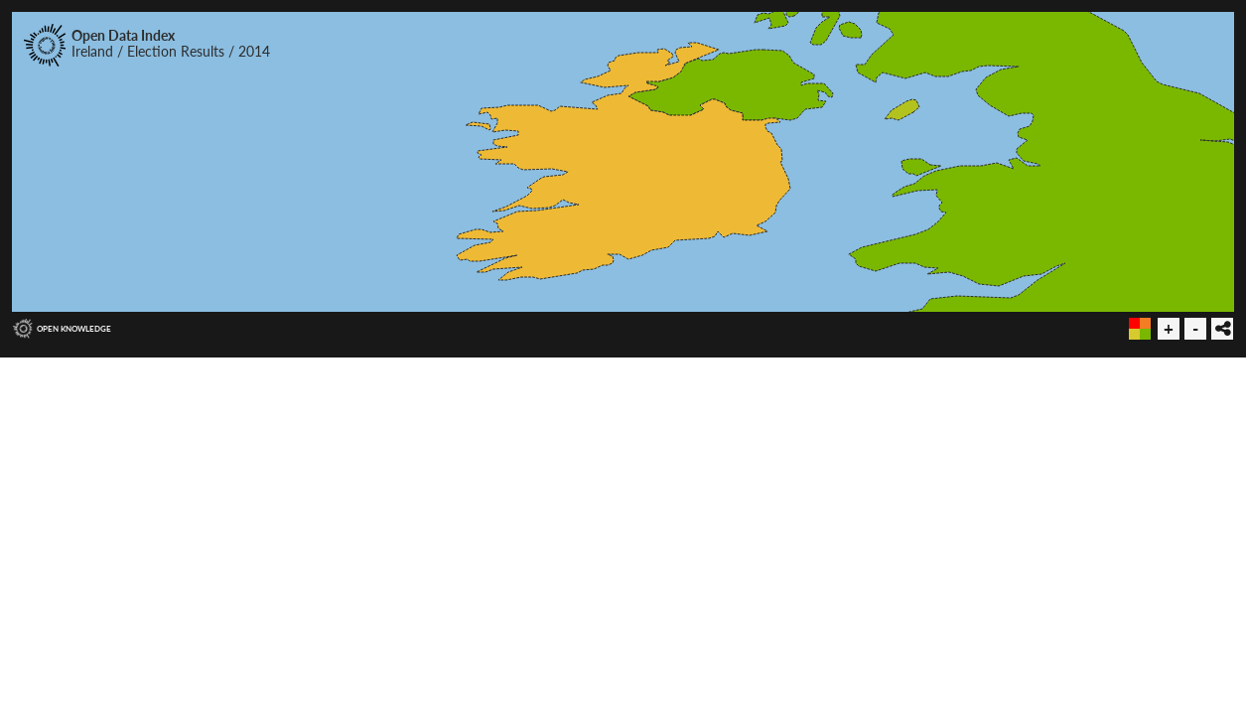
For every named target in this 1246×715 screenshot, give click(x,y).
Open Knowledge (74, 329)
